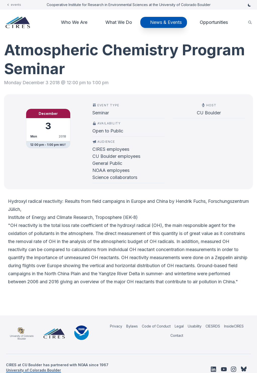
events (16, 5)
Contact (176, 335)
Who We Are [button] (74, 22)
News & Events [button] (166, 22)
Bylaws (132, 326)
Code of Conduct (156, 326)
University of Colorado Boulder (33, 370)
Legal (179, 326)
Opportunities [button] (214, 22)
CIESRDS (213, 326)
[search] (250, 22)
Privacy (116, 326)
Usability (195, 326)
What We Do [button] (118, 22)
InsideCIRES (234, 326)
